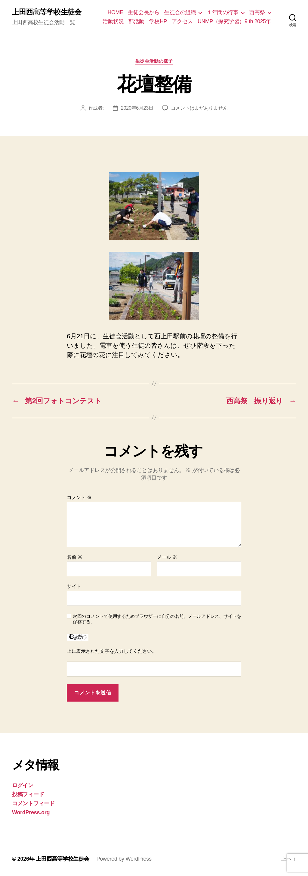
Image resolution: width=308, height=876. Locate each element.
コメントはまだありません (199, 108)
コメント (79, 497)
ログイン (22, 785)
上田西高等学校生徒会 (46, 12)
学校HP (158, 21)
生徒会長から (143, 12)
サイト (74, 586)
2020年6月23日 (137, 108)
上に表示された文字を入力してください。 (112, 651)
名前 (74, 557)
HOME (115, 12)
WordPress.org (31, 812)
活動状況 (113, 21)
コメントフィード (33, 803)
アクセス (182, 21)
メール (167, 557)
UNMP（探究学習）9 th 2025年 (234, 21)
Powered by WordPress (123, 859)
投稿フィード (28, 794)
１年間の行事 (222, 12)
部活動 (136, 21)
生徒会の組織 (180, 12)
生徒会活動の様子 (154, 61)
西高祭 (257, 12)
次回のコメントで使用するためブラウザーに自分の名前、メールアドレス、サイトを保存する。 (157, 619)
